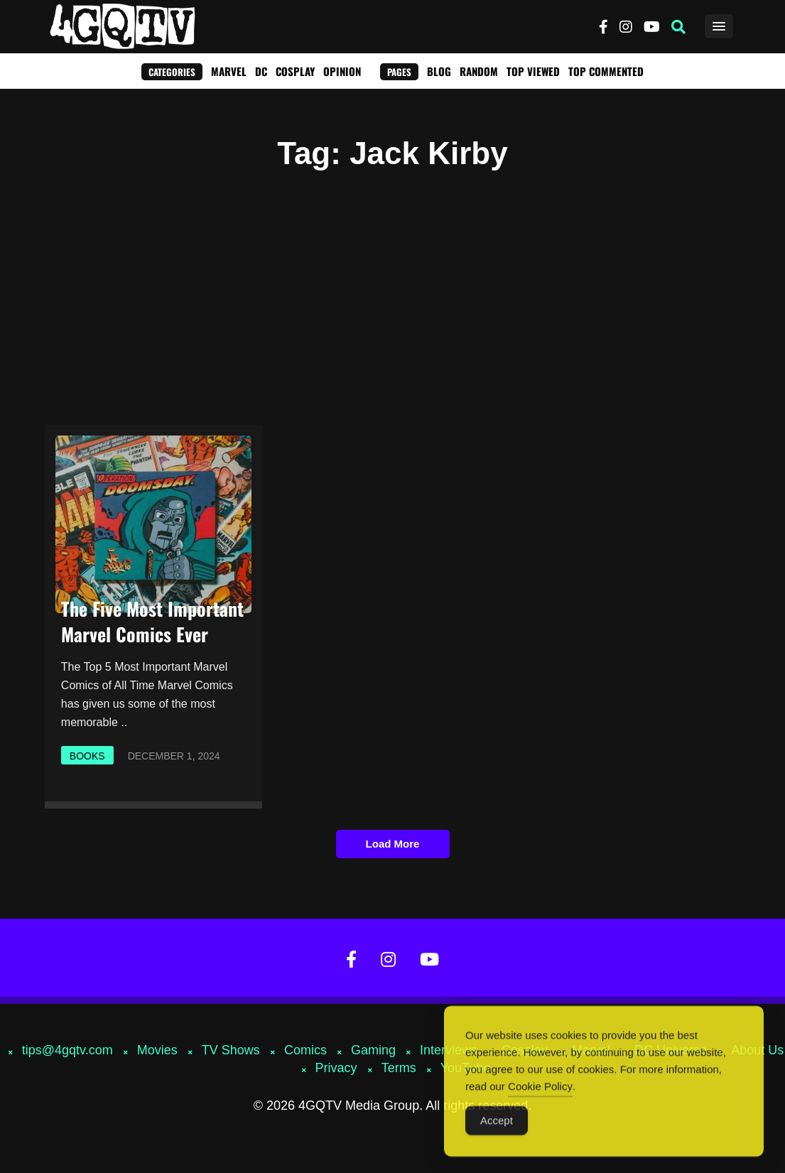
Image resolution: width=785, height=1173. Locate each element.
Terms (398, 1068)
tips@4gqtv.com (67, 1050)
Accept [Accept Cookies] (496, 1126)
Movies (157, 1050)
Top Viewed (533, 71)
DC (261, 71)
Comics (305, 1050)
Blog (439, 71)
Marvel (229, 71)
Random (479, 71)
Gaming (373, 1050)
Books (87, 756)
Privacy (336, 1068)
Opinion (342, 71)
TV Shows (231, 1050)
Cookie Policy (540, 1092)
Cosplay (295, 71)
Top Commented (606, 71)
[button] (678, 27)
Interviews (448, 1050)
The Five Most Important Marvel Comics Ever (152, 621)
